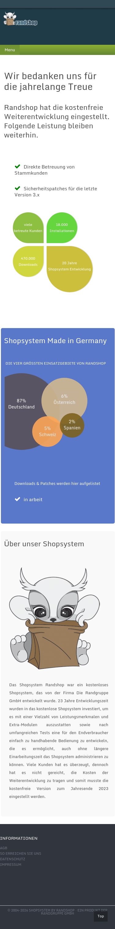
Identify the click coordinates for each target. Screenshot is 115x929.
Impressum (10, 864)
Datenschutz (12, 859)
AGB (3, 848)
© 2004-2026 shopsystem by (41, 910)
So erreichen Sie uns (20, 853)
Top (101, 916)
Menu (10, 49)
